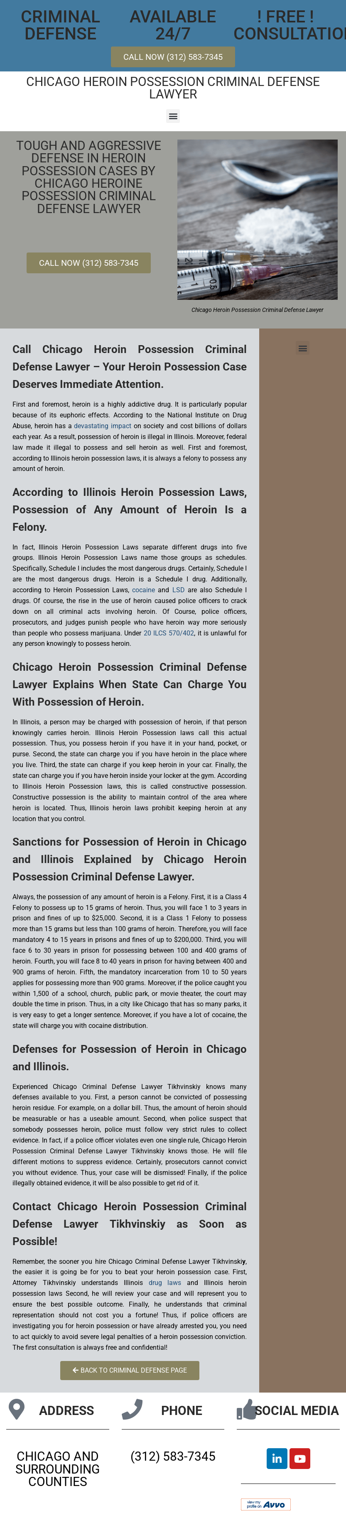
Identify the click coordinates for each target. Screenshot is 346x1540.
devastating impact (102, 426)
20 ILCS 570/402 (169, 633)
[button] (173, 116)
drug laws (165, 1283)
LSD (178, 590)
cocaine (143, 590)
